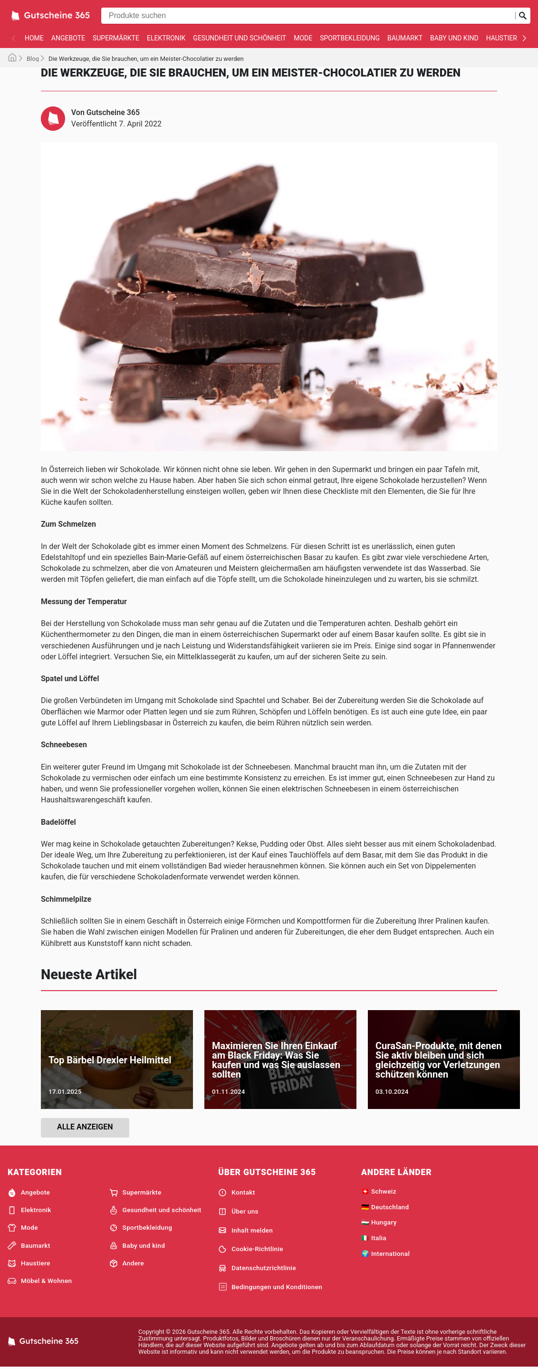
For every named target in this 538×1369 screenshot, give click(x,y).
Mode (303, 38)
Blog (33, 58)
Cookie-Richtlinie (250, 1249)
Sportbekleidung (350, 38)
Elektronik (166, 38)
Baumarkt (405, 38)
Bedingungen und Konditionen (270, 1287)
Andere (126, 1263)
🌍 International (385, 1253)
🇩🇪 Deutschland (385, 1207)
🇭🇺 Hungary (379, 1222)
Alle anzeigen (85, 1126)
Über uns (238, 1211)
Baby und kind (454, 38)
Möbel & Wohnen (40, 1281)
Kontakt (236, 1192)
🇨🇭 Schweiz (378, 1191)
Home (34, 38)
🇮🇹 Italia (373, 1238)
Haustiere (503, 38)
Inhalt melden (245, 1230)
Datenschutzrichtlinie (257, 1268)
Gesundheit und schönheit (239, 38)
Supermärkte (116, 38)
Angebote (68, 38)
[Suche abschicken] (522, 15)
